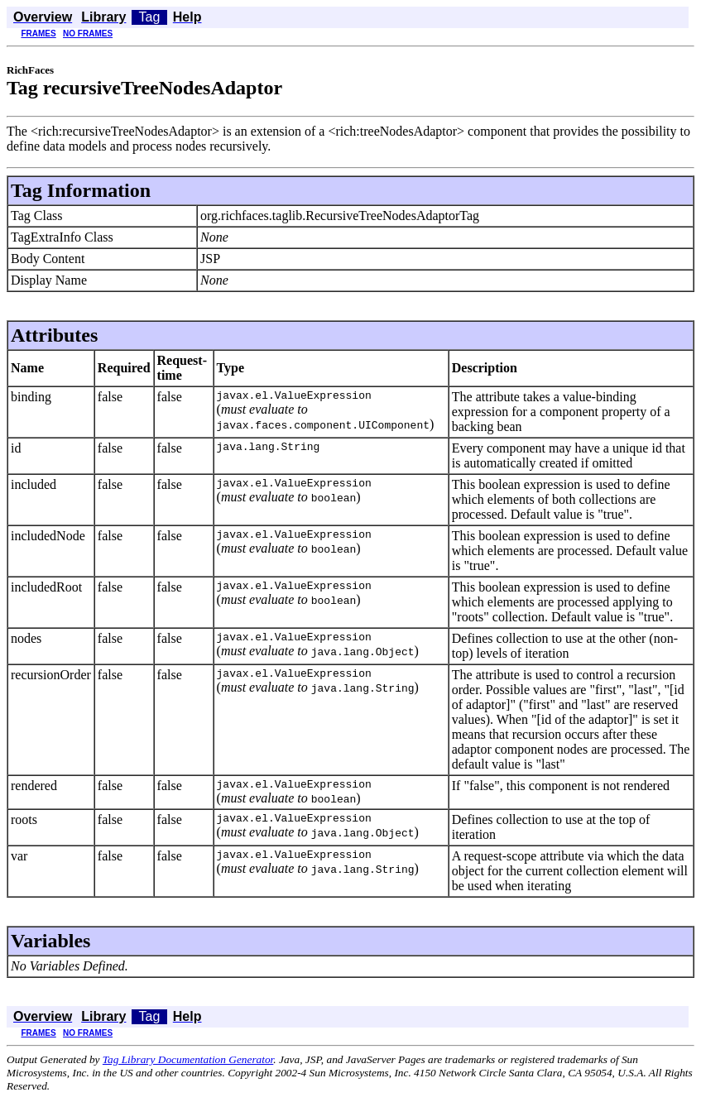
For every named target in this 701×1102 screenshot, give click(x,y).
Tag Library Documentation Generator (188, 1062)
